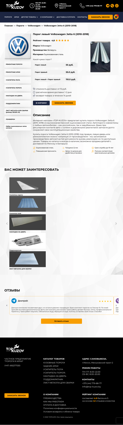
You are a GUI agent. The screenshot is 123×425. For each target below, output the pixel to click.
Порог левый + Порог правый (47, 79)
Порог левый (40, 65)
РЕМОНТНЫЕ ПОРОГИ (14, 64)
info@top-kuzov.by (91, 387)
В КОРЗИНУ (41, 103)
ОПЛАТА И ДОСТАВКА (54, 405)
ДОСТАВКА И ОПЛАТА (66, 17)
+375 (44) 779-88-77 (94, 6)
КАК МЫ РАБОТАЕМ (53, 402)
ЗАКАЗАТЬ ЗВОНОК (100, 17)
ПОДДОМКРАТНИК (13, 103)
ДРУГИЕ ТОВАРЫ (28, 17)
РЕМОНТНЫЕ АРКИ (13, 72)
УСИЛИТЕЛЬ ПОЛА (13, 80)
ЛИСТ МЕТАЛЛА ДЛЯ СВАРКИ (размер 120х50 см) (17, 111)
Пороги (20, 25)
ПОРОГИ (8, 17)
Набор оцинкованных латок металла (16, 127)
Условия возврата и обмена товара (61, 412)
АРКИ (16, 17)
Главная (8, 25)
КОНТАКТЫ (82, 17)
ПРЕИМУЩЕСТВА (52, 398)
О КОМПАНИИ (46, 17)
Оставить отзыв (61, 321)
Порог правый (41, 72)
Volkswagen (34, 25)
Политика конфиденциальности (60, 408)
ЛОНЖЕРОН (10, 119)
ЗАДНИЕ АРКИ (50, 366)
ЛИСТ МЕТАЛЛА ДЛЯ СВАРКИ (58, 383)
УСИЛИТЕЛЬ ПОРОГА (14, 88)
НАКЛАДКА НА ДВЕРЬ (14, 96)
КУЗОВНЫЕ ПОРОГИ (54, 363)
